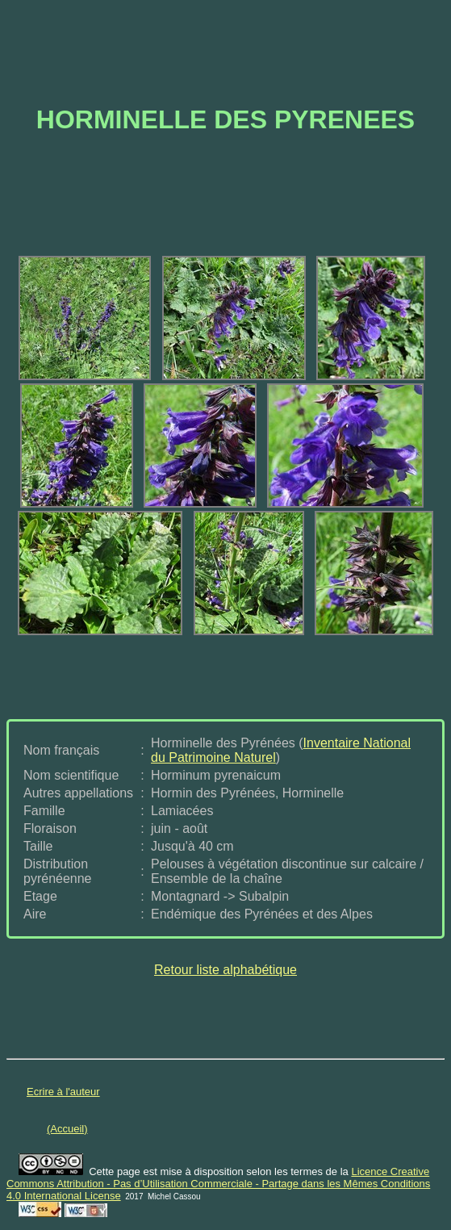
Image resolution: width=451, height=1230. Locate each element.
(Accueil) (67, 1129)
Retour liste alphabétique (225, 970)
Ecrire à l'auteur (63, 1092)
